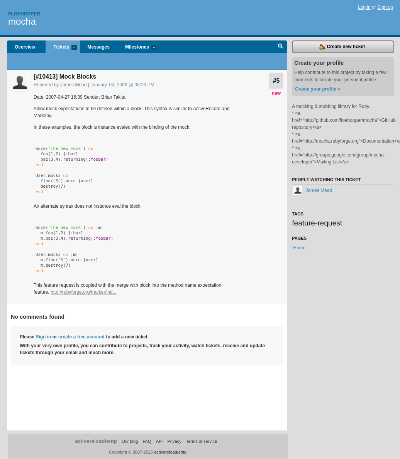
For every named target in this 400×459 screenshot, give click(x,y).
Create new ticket (342, 47)
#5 (276, 80)
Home (299, 248)
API (159, 441)
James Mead (73, 84)
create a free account (81, 337)
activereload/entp (96, 441)
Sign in (43, 337)
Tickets (61, 47)
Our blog (130, 441)
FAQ (146, 441)
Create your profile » (317, 89)
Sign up (385, 7)
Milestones (136, 47)
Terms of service (201, 441)
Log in (364, 7)
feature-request (317, 223)
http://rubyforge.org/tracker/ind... (84, 292)
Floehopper (24, 14)
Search (280, 47)
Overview (25, 47)
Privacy (174, 441)
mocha (22, 21)
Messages (99, 47)
